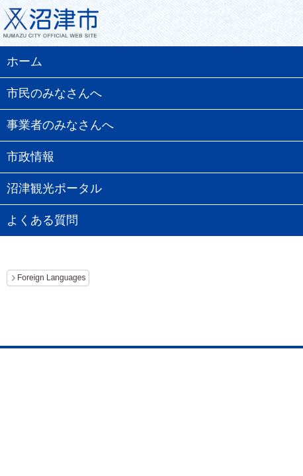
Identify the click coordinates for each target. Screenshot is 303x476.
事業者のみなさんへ (60, 125)
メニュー (276, 26)
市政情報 (30, 156)
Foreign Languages (51, 277)
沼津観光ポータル (54, 188)
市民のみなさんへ (54, 93)
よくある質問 (42, 220)
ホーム (24, 61)
